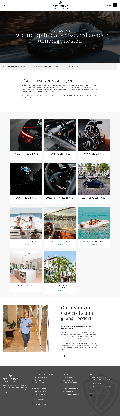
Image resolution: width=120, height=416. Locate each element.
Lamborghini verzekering (41, 402)
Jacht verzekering (68, 377)
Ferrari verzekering (39, 394)
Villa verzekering (39, 380)
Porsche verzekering (40, 391)
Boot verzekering (39, 383)
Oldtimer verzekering (40, 404)
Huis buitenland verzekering (71, 394)
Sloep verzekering (68, 380)
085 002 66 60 (97, 383)
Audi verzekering (39, 397)
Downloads (93, 394)
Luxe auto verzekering (40, 377)
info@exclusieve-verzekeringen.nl (102, 386)
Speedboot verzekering (70, 383)
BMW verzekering (39, 399)
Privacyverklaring (92, 413)
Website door (109, 413)
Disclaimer (99, 413)
